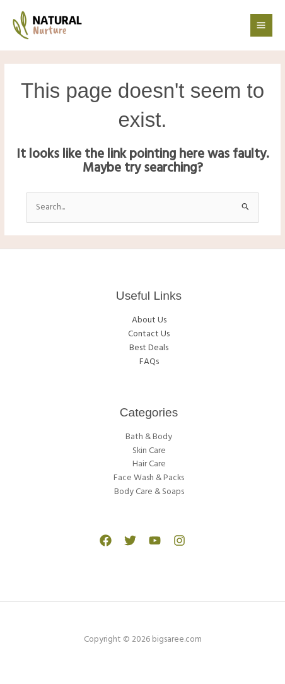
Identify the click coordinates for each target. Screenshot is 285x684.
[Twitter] (130, 540)
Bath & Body (148, 437)
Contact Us (149, 334)
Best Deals (148, 348)
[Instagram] (179, 540)
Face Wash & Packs (148, 478)
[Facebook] (106, 540)
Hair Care (149, 464)
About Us (149, 320)
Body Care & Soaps (149, 491)
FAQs (149, 362)
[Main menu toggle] (261, 25)
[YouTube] (155, 540)
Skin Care (149, 450)
